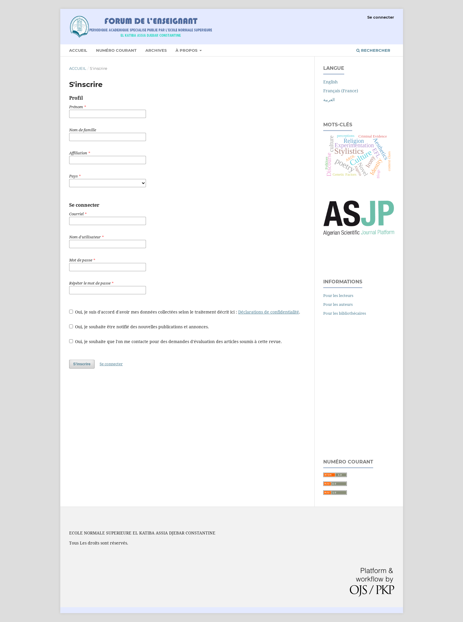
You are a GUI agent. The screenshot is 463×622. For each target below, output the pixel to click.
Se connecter (380, 17)
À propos (187, 50)
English (330, 82)
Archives (156, 50)
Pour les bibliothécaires (344, 313)
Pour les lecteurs (338, 295)
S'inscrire (82, 364)
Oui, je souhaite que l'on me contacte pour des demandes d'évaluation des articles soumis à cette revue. (175, 341)
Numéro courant (116, 50)
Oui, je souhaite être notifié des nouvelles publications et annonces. (139, 326)
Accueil (78, 50)
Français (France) (340, 90)
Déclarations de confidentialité (268, 312)
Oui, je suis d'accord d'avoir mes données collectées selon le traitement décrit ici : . (184, 312)
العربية (329, 99)
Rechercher (373, 50)
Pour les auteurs (338, 304)
